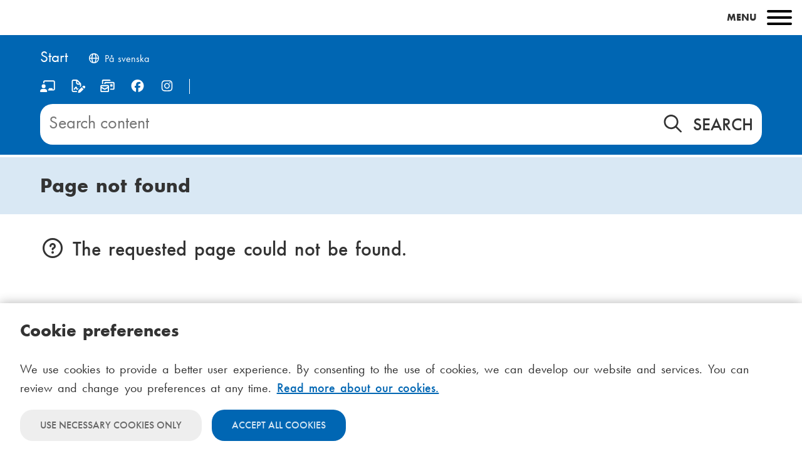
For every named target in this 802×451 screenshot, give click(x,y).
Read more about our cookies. (358, 388)
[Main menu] (401, 17)
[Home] (54, 58)
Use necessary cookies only (111, 425)
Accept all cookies (279, 425)
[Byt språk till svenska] (118, 60)
